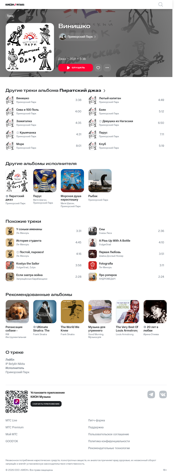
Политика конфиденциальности (109, 441)
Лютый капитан (110, 98)
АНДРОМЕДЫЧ (107, 279)
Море (20, 144)
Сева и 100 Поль (27, 110)
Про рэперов (108, 275)
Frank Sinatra (40, 334)
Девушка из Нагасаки (118, 121)
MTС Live (11, 420)
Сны (102, 229)
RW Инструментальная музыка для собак (16, 337)
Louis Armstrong (125, 334)
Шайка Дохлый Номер (111, 256)
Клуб (102, 144)
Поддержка (96, 427)
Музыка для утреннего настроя (98, 338)
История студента (28, 241)
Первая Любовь (110, 252)
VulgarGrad (22, 267)
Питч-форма (96, 420)
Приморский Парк (26, 102)
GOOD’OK (12, 441)
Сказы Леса (105, 233)
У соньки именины (29, 229)
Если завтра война (29, 275)
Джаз (62, 59)
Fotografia (106, 264)
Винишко (22, 98)
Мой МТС (12, 434)
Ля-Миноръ (22, 233)
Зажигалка (24, 121)
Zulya (32, 267)
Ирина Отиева (151, 334)
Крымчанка (28, 133)
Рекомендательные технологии (109, 448)
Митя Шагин (39, 200)
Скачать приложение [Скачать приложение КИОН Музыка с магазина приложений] (46, 404)
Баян (102, 110)
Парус (103, 133)
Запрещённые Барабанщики (31, 279)
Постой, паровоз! (32, 252)
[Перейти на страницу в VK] (163, 394)
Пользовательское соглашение (108, 434)
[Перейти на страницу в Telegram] (151, 394)
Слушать (75, 68)
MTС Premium (15, 427)
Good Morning (95, 334)
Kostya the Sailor (27, 264)
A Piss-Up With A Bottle (114, 241)
